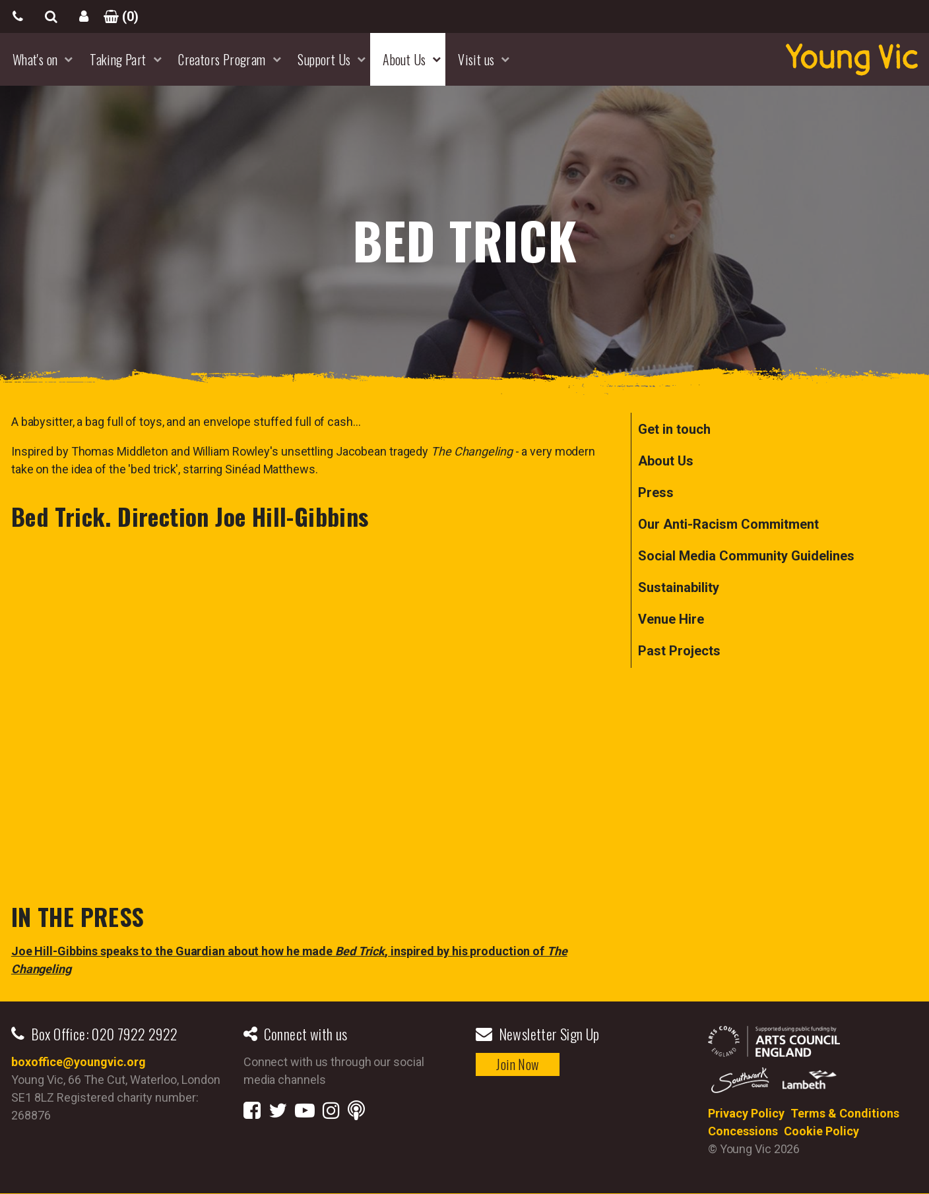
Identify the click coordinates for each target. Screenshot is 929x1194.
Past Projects (679, 651)
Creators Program (221, 59)
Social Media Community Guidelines (746, 556)
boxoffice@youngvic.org (78, 1062)
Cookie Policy (821, 1131)
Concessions (743, 1131)
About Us (404, 59)
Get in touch (674, 429)
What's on (35, 59)
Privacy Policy (746, 1113)
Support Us (324, 59)
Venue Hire (671, 619)
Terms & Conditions (844, 1113)
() (117, 16)
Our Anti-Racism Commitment (728, 524)
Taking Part (118, 59)
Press (656, 492)
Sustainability (678, 587)
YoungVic (852, 59)
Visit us (476, 59)
